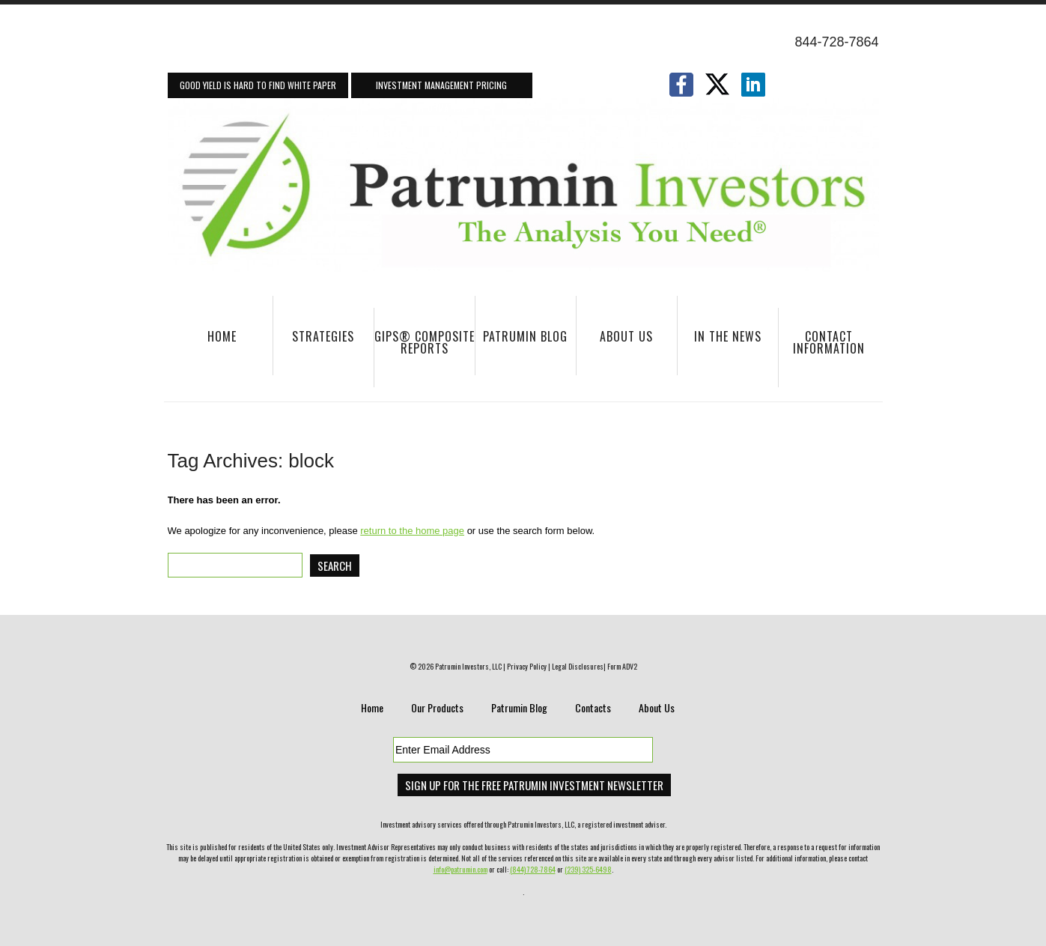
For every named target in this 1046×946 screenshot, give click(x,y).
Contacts (593, 707)
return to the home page (412, 530)
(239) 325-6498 (588, 869)
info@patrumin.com (460, 869)
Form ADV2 (622, 666)
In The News (719, 343)
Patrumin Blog (525, 336)
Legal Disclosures (577, 666)
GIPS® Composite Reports (424, 342)
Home (222, 336)
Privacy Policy (527, 666)
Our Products (437, 707)
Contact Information (822, 349)
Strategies (314, 343)
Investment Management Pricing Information (441, 88)
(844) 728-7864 (533, 869)
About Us (615, 343)
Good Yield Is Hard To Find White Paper (258, 85)
